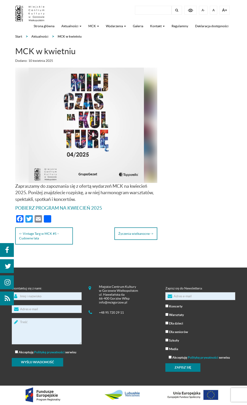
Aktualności (71, 26)
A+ (224, 10)
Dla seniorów (176, 331)
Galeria (138, 26)
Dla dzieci (174, 323)
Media (171, 348)
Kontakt (157, 26)
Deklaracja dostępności (212, 26)
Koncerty (173, 305)
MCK (93, 26)
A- (203, 10)
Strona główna (44, 26)
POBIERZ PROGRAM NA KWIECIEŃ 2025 (58, 208)
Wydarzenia (116, 26)
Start (18, 36)
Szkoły (172, 340)
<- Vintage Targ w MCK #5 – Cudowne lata (39, 236)
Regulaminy (180, 26)
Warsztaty (174, 314)
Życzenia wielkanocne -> (135, 233)
